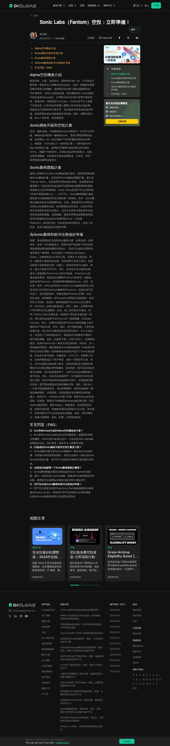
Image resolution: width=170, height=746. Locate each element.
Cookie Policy (62, 742)
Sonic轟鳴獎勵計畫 (45, 57)
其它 (135, 688)
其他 (72, 547)
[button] (138, 5)
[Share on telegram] (20, 616)
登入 (147, 5)
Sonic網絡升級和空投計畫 (49, 53)
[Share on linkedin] (15, 616)
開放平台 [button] (109, 5)
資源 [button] (72, 5)
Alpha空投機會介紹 (45, 48)
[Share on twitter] (10, 616)
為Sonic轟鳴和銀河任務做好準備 (52, 62)
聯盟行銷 (36, 547)
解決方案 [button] (59, 5)
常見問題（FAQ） (44, 67)
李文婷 (43, 34)
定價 (82, 5)
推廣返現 (92, 5)
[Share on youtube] (26, 616)
